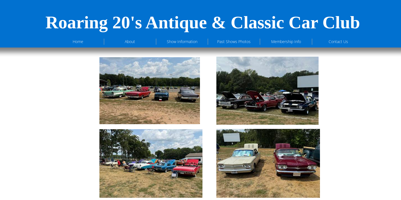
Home (78, 41)
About (130, 41)
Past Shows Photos (234, 41)
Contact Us (338, 41)
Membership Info (286, 41)
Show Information (182, 41)
